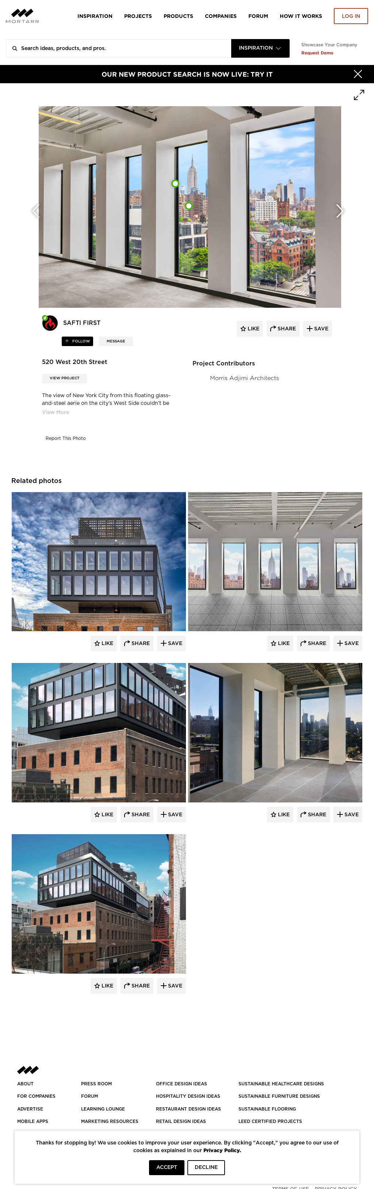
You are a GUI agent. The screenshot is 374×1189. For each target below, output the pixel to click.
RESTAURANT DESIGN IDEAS (188, 1109)
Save (174, 643)
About (25, 1084)
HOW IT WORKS (301, 16)
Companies (221, 16)
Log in (351, 16)
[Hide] (358, 74)
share (286, 328)
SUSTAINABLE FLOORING (267, 1109)
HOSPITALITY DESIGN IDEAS (188, 1096)
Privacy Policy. (222, 1150)
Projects (138, 16)
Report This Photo (66, 438)
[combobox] (260, 48)
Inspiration (94, 16)
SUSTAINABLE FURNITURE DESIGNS (279, 1096)
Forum (258, 16)
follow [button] (80, 341)
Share (140, 643)
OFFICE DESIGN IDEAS (181, 1084)
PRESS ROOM (96, 1084)
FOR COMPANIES (36, 1096)
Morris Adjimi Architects (244, 378)
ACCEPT (166, 1167)
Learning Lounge (103, 1109)
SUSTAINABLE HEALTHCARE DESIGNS (281, 1084)
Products (178, 16)
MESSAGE (116, 341)
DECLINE (206, 1167)
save (320, 328)
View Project (64, 378)
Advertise (30, 1109)
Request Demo (317, 52)
